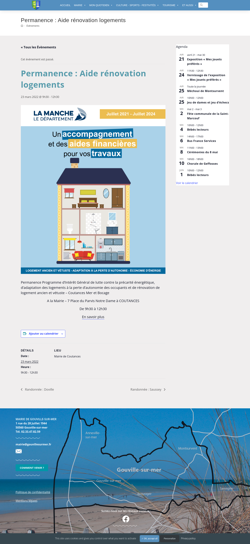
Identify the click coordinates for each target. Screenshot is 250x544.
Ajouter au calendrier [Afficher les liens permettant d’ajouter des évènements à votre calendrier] (43, 333)
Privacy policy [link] (188, 538)
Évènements (32, 25)
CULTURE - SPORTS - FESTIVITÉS (137, 5)
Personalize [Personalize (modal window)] (169, 538)
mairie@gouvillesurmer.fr (33, 444)
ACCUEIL (65, 5)
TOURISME (170, 5)
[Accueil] (22, 25)
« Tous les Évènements (38, 47)
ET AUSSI (189, 5)
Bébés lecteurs (198, 129)
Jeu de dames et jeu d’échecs (208, 102)
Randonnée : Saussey (146, 389)
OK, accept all (149, 538)
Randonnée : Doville (39, 389)
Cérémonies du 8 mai (202, 152)
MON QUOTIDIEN (101, 5)
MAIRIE (80, 5)
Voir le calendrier (187, 183)
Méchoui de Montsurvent (205, 91)
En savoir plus (93, 316)
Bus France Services (201, 141)
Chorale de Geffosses (202, 164)
